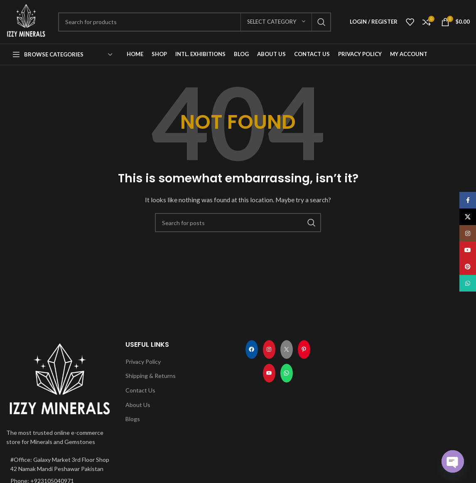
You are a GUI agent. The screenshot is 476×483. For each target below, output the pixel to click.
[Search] (194, 22)
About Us (137, 404)
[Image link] (59, 378)
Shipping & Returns (150, 375)
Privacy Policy (143, 361)
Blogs (132, 418)
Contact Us (140, 390)
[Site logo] (26, 21)
